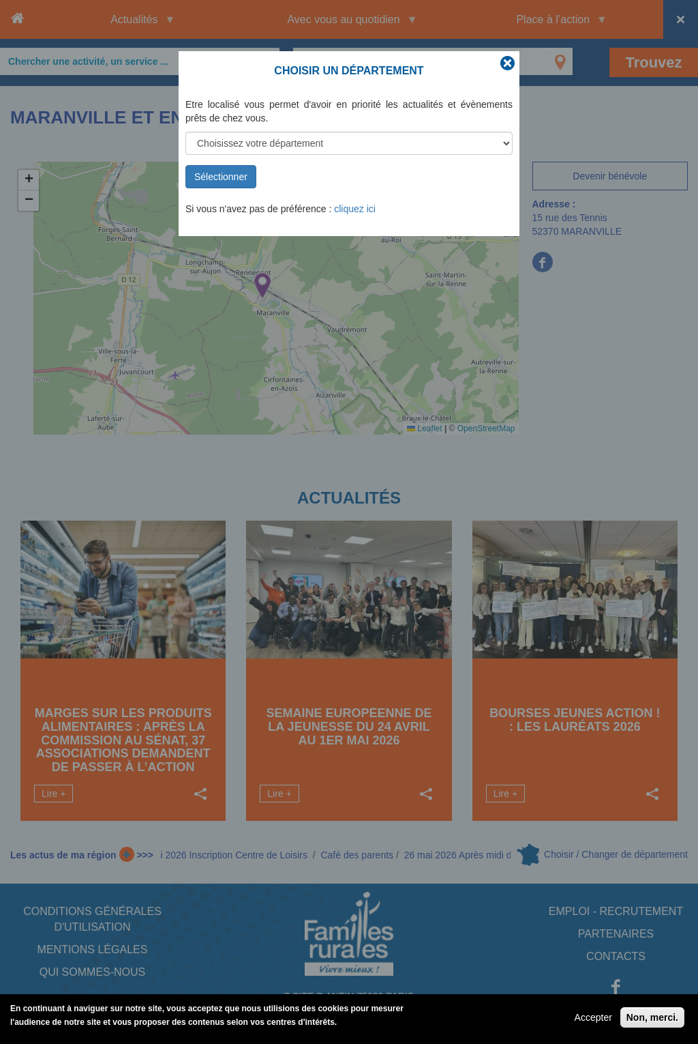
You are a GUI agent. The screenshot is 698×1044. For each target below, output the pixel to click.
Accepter (593, 1017)
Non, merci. (652, 1017)
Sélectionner (220, 176)
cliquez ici (355, 208)
